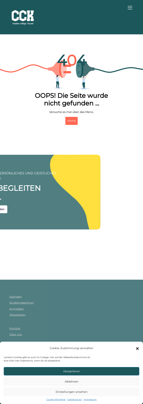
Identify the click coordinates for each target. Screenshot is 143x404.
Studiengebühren (21, 341)
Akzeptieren (71, 371)
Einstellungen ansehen (72, 392)
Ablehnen (71, 381)
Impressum (90, 399)
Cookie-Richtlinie (56, 399)
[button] (137, 348)
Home (71, 120)
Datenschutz (74, 399)
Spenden (15, 335)
